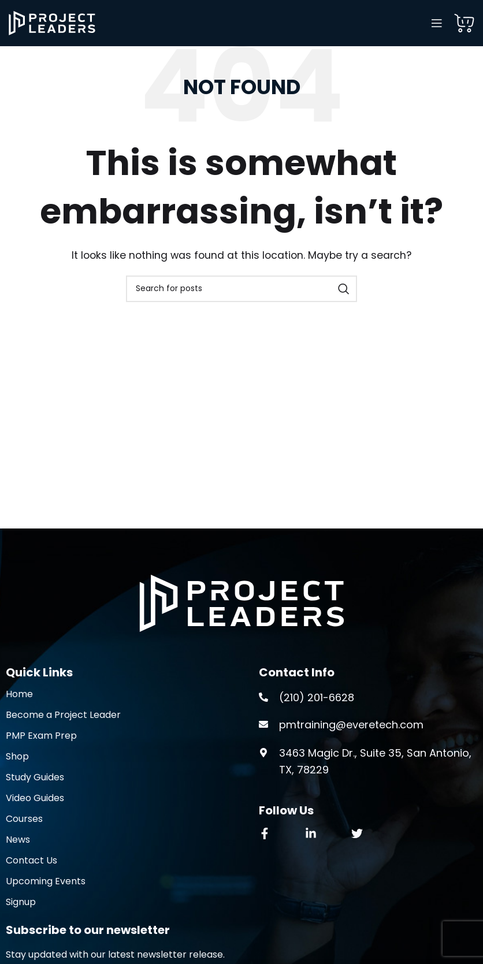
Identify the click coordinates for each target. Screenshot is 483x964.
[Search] (241, 289)
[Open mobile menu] (436, 23)
